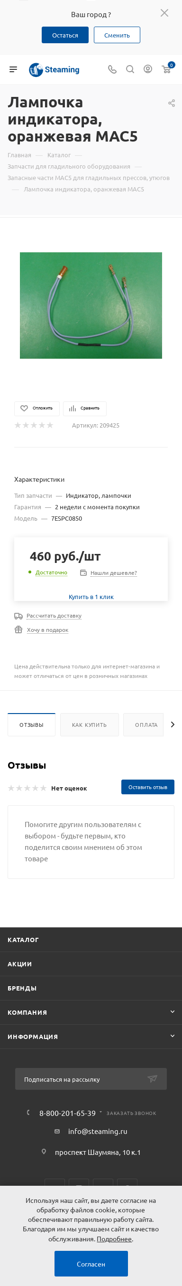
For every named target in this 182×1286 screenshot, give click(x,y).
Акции (20, 964)
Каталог (23, 939)
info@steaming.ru (97, 1130)
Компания (27, 1012)
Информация (33, 1036)
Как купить (89, 724)
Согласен (91, 1263)
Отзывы (31, 724)
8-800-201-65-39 (67, 1112)
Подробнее (114, 1238)
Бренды (22, 988)
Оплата (146, 724)
